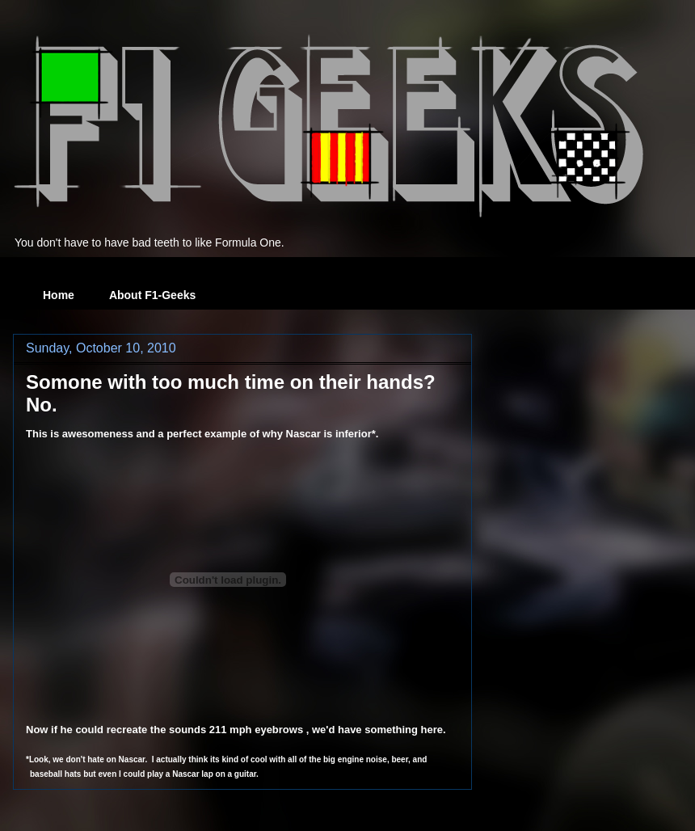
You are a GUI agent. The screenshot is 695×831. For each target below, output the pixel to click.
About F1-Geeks (152, 295)
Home (58, 295)
